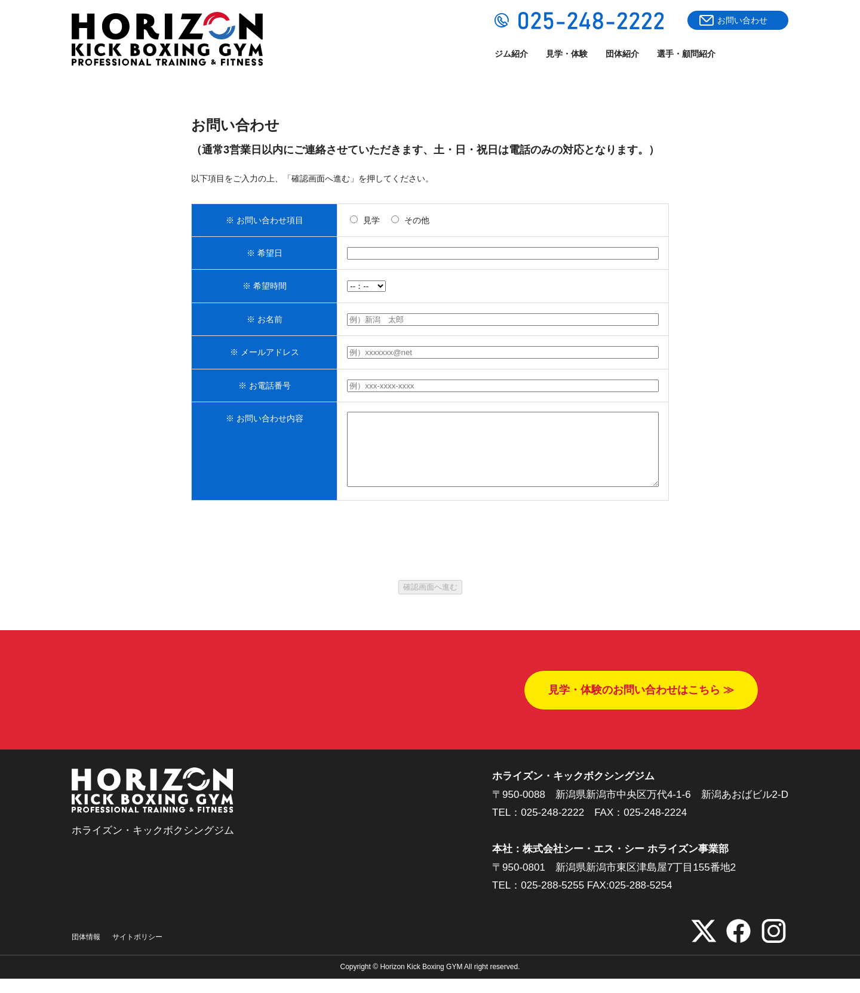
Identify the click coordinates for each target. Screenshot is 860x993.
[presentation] (430, 562)
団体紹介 (622, 53)
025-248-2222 (552, 826)
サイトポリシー (137, 951)
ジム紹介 (511, 53)
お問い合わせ (742, 20)
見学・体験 (567, 53)
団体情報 (86, 951)
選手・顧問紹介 (686, 53)
